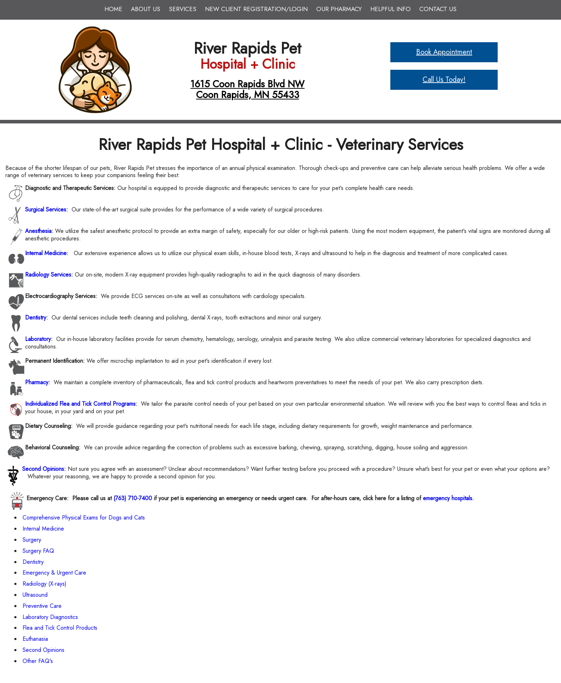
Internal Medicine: (46, 253)
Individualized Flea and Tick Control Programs (80, 404)
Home (113, 9)
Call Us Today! (444, 79)
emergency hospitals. (448, 498)
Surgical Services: (46, 209)
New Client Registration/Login (256, 9)
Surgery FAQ (38, 551)
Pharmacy (36, 382)
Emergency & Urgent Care (54, 573)
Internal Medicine (43, 529)
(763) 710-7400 (132, 498)
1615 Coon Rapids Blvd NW (247, 84)
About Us (145, 9)
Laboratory (38, 339)
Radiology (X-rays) (45, 584)
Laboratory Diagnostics (50, 617)
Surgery (32, 540)
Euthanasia (35, 639)
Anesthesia (38, 231)
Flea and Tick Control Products (60, 628)
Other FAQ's (38, 661)
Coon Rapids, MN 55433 (247, 95)
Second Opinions (43, 650)
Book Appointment (444, 52)
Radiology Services (48, 274)
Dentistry (35, 317)
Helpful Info (390, 9)
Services (182, 9)
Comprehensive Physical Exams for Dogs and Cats (84, 517)
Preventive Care (42, 606)
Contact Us (438, 9)
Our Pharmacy (339, 9)
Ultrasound (35, 595)
